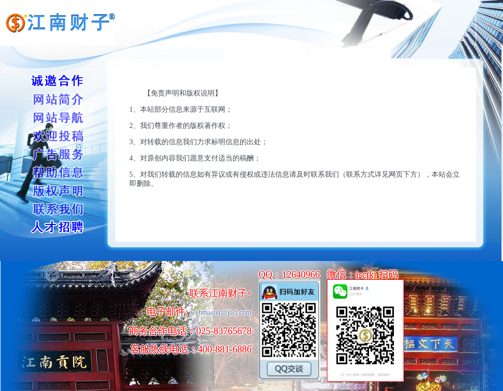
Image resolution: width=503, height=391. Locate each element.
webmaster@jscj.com (221, 312)
